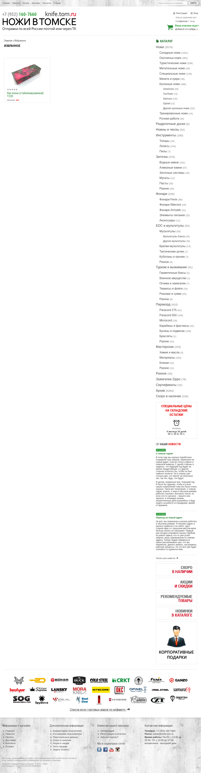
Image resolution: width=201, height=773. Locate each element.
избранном (182, 21)
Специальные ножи (172, 73)
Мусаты (165, 177)
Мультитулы (168, 231)
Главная (6, 3)
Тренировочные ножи (174, 113)
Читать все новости (167, 558)
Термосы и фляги (171, 288)
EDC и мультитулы (170, 225)
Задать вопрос (59, 749)
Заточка (162, 157)
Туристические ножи (173, 63)
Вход (194, 13)
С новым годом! (164, 453)
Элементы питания (172, 215)
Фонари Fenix (168, 199)
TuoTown (168, 93)
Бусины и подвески (172, 330)
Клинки (164, 362)
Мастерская (165, 347)
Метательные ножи (172, 68)
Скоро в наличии (168, 396)
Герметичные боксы (173, 272)
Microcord (166, 320)
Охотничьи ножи (170, 57)
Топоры (164, 140)
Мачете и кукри (170, 78)
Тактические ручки (172, 251)
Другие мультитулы (174, 241)
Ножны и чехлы (167, 129)
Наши (168, 444)
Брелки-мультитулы (173, 246)
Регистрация (180, 13)
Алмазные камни (171, 167)
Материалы (167, 357)
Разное (164, 188)
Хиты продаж (58, 746)
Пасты (164, 183)
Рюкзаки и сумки (171, 293)
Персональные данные (64, 737)
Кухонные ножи (170, 84)
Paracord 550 (168, 315)
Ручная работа (169, 118)
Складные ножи (170, 52)
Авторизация (105, 731)
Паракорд (163, 304)
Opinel (166, 103)
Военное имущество (173, 278)
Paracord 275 (168, 310)
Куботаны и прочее (172, 256)
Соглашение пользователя (66, 734)
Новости (16, 3)
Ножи (160, 47)
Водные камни (169, 162)
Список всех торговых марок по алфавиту (100, 709)
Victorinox (168, 88)
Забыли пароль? (107, 737)
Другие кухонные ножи (176, 108)
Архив (160, 390)
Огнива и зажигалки (173, 283)
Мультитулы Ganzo (174, 236)
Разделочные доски (170, 124)
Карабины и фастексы (174, 325)
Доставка (36, 3)
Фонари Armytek (170, 210)
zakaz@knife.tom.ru (163, 734)
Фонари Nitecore (170, 204)
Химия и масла (170, 352)
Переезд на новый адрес (169, 517)
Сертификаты (166, 385)
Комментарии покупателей (66, 731)
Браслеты (166, 336)
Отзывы (57, 3)
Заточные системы (172, 172)
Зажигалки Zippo (168, 379)
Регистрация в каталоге (111, 734)
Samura (167, 98)
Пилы (163, 151)
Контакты (47, 3)
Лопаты (164, 146)
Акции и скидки (59, 743)
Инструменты (166, 135)
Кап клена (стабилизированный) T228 (25, 94)
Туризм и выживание (171, 267)
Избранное (20, 40)
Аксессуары (167, 220)
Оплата (25, 3)
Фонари (161, 194)
